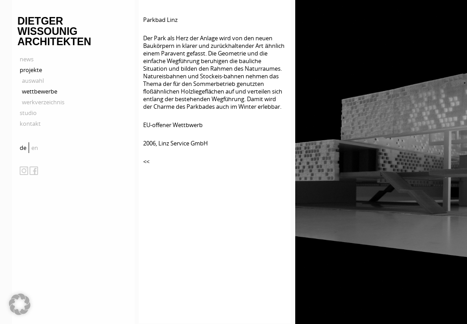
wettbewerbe (39, 91)
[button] (19, 304)
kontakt (30, 123)
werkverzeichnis (43, 102)
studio (28, 113)
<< (146, 162)
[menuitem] (24, 147)
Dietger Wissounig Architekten (54, 31)
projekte (31, 70)
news (27, 59)
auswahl (33, 81)
